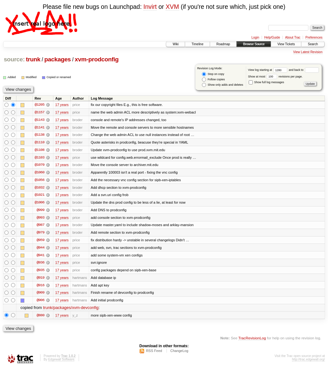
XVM (172, 6)
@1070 (39, 165)
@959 (40, 241)
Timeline (197, 44)
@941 (40, 256)
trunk (33, 59)
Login (255, 37)
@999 (40, 210)
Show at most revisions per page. (275, 76)
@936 (40, 264)
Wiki (176, 44)
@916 (40, 286)
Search (313, 44)
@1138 (39, 135)
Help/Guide (272, 37)
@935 (40, 271)
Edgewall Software (61, 361)
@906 (40, 302)
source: (14, 59)
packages (57, 59)
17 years (62, 105)
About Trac (292, 37)
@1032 (39, 188)
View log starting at (268, 69)
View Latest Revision (308, 52)
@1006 (39, 203)
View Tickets (286, 44)
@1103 (39, 157)
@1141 (39, 127)
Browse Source (253, 44)
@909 (40, 294)
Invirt (150, 6)
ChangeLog (179, 353)
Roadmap (223, 44)
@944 (40, 248)
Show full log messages (266, 82)
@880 (40, 317)
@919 (40, 279)
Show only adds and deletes (222, 85)
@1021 (39, 195)
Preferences (314, 37)
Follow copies (213, 79)
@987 (40, 226)
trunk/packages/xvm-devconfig (71, 309)
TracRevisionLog (252, 340)
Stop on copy (213, 74)
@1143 (39, 119)
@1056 (39, 180)
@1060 (39, 173)
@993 (40, 218)
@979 (40, 233)
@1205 (39, 104)
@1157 (39, 112)
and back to (304, 69)
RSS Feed (154, 353)
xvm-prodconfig (97, 59)
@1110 (39, 142)
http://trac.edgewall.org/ (308, 361)
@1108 (39, 150)
